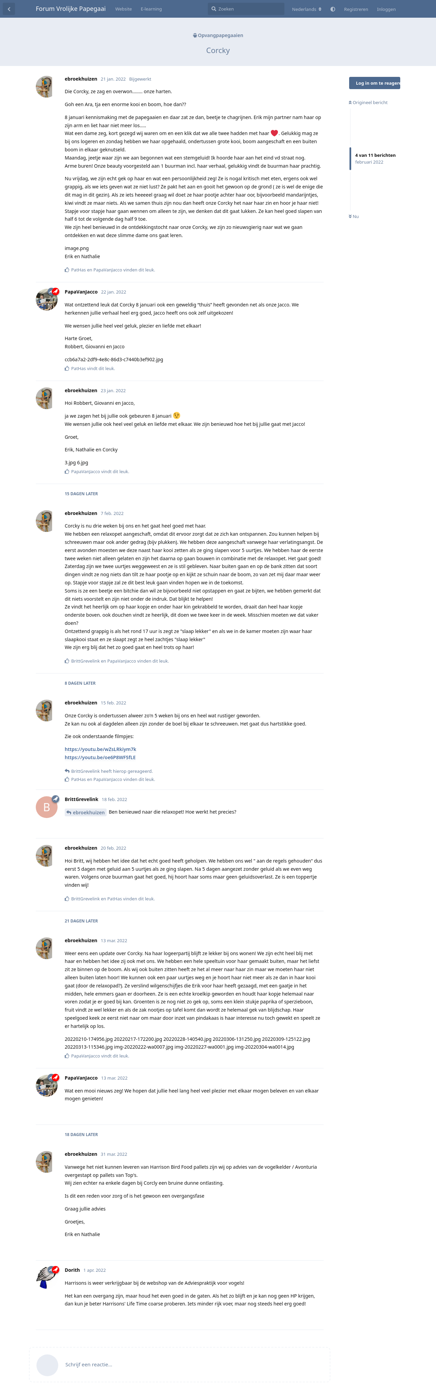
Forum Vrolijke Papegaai (71, 8)
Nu (354, 216)
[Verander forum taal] (307, 9)
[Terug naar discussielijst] (9, 9)
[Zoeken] (246, 9)
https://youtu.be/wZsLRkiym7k (100, 749)
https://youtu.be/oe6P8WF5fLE (100, 757)
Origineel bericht (368, 102)
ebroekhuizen (89, 812)
